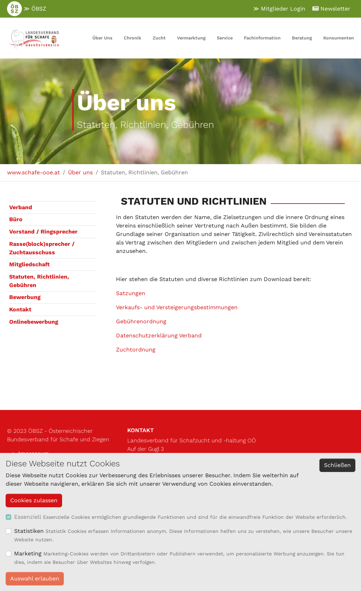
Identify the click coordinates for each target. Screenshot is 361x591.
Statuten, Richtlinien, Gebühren (39, 280)
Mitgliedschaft (29, 264)
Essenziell (27, 517)
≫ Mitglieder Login (279, 8)
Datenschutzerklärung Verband (159, 335)
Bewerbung (25, 297)
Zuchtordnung (135, 349)
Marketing (28, 553)
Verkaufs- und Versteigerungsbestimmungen (177, 307)
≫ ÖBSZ (26, 8)
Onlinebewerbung (33, 321)
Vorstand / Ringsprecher (43, 231)
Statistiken (29, 531)
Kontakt (20, 309)
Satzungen (130, 293)
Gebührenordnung (141, 321)
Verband (20, 207)
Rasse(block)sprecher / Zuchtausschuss (41, 248)
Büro (16, 219)
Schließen (337, 465)
